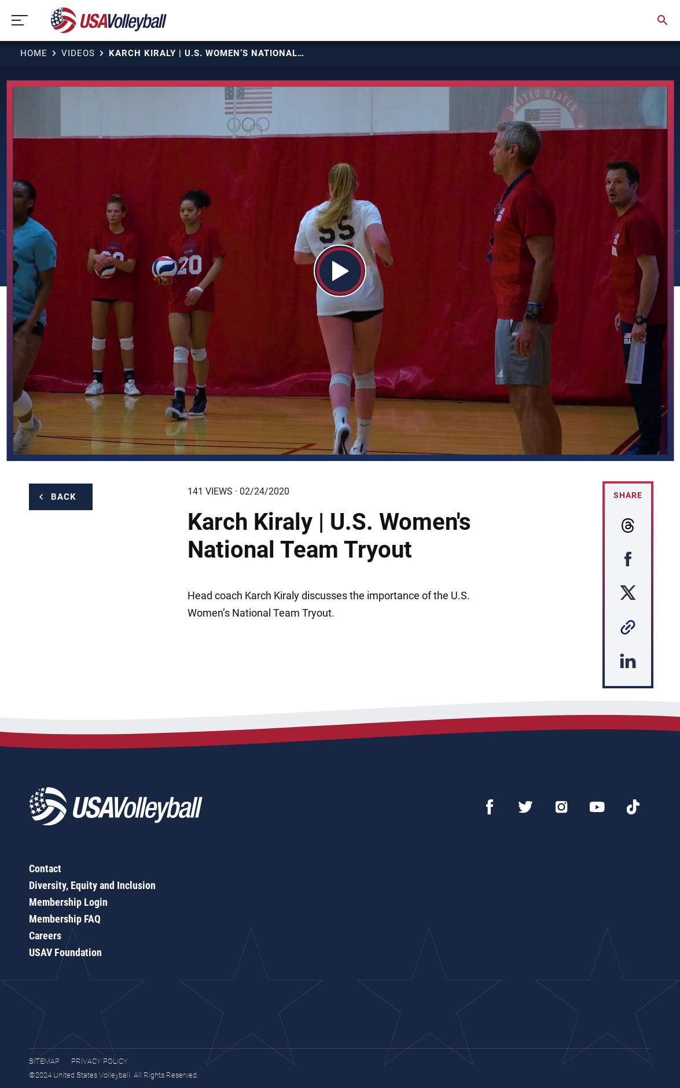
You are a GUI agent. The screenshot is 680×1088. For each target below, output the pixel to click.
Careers (45, 936)
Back (63, 497)
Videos (78, 53)
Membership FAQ (65, 919)
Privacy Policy (99, 1061)
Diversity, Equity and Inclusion (92, 885)
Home (33, 53)
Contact (45, 868)
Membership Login (68, 902)
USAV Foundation (65, 952)
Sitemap (44, 1061)
